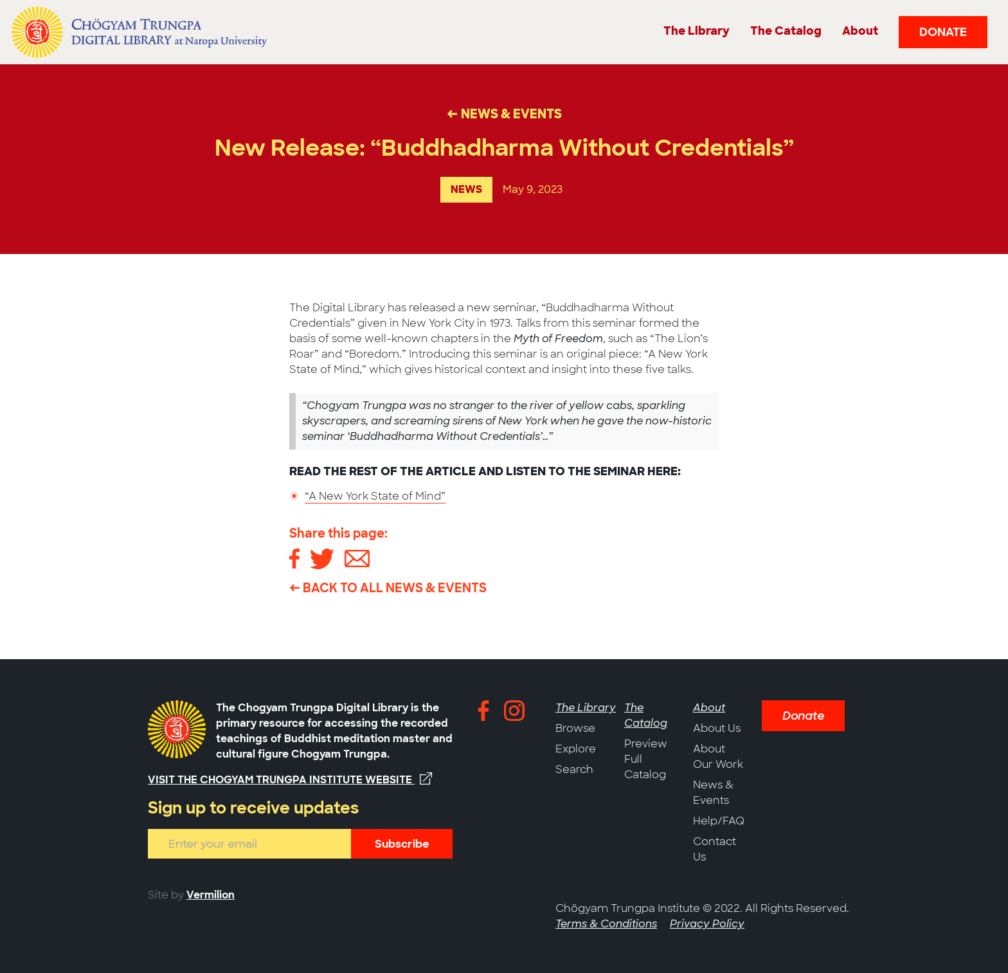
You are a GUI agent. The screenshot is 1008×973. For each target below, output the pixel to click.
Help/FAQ (718, 821)
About (709, 707)
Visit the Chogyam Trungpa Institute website (290, 779)
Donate (943, 32)
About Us (717, 728)
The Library (585, 707)
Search (574, 769)
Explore (575, 749)
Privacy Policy (707, 924)
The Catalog (645, 715)
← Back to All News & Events (388, 588)
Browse (575, 728)
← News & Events (504, 114)
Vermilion (210, 895)
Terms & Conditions (606, 924)
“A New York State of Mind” (375, 496)
